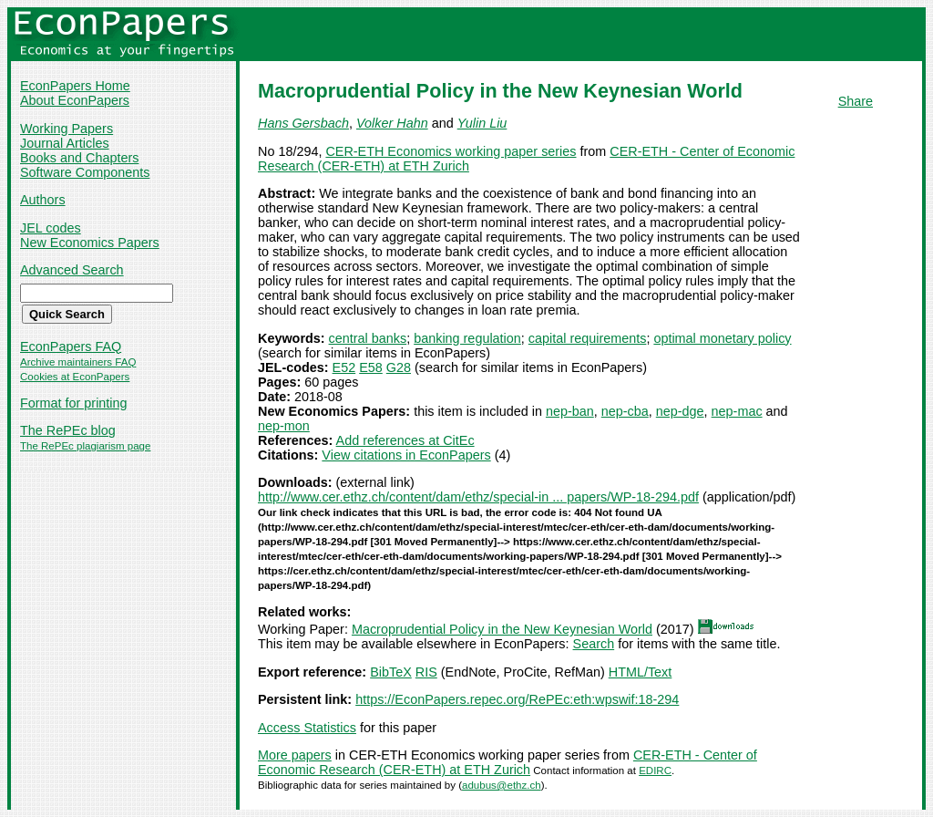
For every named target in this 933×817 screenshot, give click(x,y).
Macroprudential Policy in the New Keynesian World (502, 629)
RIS (426, 672)
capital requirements (587, 338)
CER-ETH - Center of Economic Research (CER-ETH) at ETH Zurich (507, 762)
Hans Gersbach (303, 123)
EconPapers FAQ (70, 346)
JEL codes (50, 228)
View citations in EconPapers (406, 455)
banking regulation (467, 338)
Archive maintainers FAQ (78, 362)
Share (855, 101)
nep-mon (284, 426)
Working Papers (66, 128)
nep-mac (737, 411)
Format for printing (74, 403)
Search (594, 643)
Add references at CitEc (405, 440)
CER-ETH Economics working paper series (450, 151)
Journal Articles (64, 143)
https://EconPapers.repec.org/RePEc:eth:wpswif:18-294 (517, 699)
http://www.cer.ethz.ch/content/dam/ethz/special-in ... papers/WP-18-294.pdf (478, 497)
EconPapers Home (75, 85)
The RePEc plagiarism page (85, 445)
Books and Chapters (79, 157)
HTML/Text (640, 672)
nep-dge (680, 411)
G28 (398, 367)
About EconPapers (74, 100)
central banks (368, 338)
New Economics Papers (89, 242)
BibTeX (391, 672)
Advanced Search (72, 270)
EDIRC (655, 770)
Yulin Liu (482, 123)
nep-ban (570, 411)
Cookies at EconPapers (74, 376)
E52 (344, 367)
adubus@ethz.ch (501, 785)
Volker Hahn (392, 123)
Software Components (84, 172)
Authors (43, 199)
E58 (371, 367)
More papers (295, 755)
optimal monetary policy (722, 338)
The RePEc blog (68, 430)
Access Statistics (307, 727)
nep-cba (625, 411)
